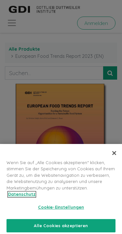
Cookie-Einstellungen (61, 209)
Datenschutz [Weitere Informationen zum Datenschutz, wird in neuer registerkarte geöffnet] (21, 196)
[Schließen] (114, 155)
